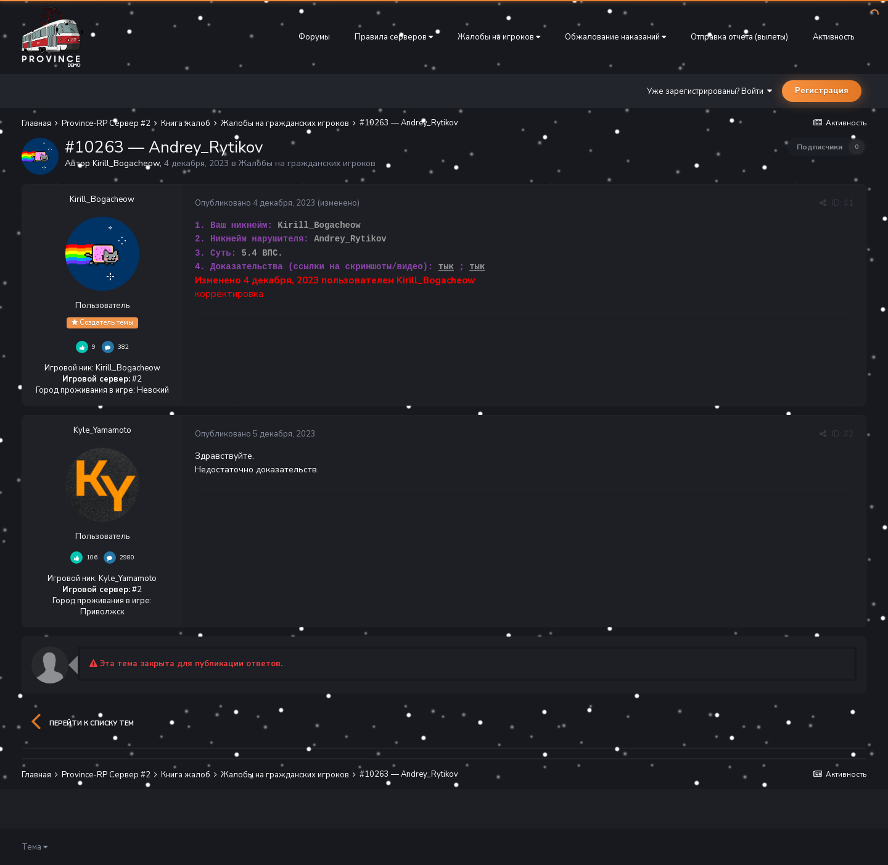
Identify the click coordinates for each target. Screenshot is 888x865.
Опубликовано (255, 203)
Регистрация (822, 90)
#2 (848, 434)
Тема (34, 847)
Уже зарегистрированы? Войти (709, 91)
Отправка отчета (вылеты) (739, 37)
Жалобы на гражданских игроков (307, 163)
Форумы (314, 37)
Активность (833, 37)
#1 (848, 203)
